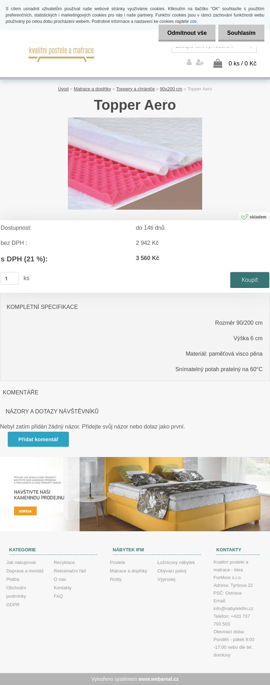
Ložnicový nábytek (176, 562)
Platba (12, 579)
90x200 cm (171, 88)
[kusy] (10, 278)
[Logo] (61, 51)
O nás (60, 579)
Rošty (116, 579)
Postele (117, 562)
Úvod (63, 88)
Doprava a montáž (25, 570)
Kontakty (63, 587)
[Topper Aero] (135, 120)
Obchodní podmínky (16, 592)
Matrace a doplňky (92, 88)
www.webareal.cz (159, 679)
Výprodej (166, 579)
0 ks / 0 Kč (242, 63)
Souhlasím (241, 33)
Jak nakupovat (21, 562)
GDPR (13, 604)
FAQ (58, 596)
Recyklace (64, 562)
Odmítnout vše (187, 33)
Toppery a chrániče (135, 88)
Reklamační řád (70, 570)
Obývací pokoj (172, 570)
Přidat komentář (38, 439)
